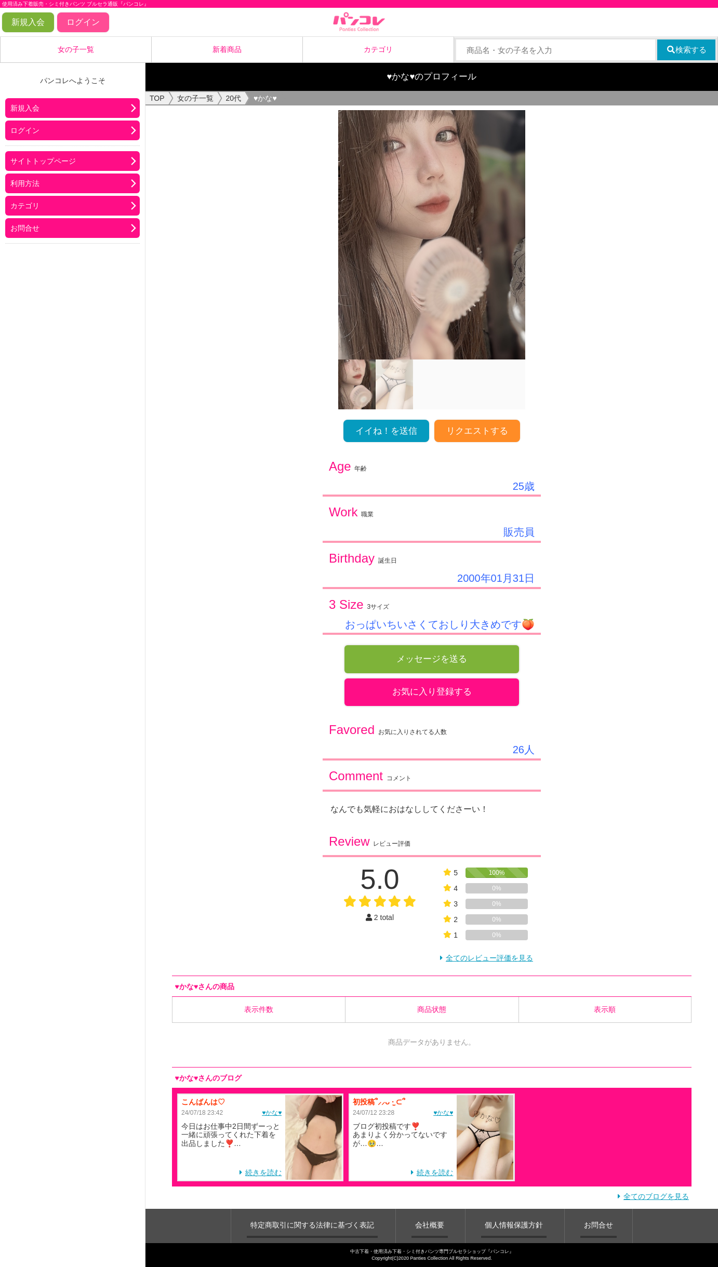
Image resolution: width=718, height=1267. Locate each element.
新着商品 (227, 49)
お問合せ (24, 228)
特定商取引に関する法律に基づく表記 (312, 1225)
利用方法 (24, 183)
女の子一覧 (76, 49)
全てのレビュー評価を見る (489, 958)
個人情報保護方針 (514, 1225)
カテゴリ (378, 49)
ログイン (83, 22)
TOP (157, 98)
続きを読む (263, 1173)
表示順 (605, 1010)
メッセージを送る (431, 659)
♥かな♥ (272, 1113)
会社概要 (429, 1225)
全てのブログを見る (656, 1197)
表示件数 (258, 1010)
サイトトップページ (43, 161)
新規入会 (28, 22)
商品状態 (431, 1010)
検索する (686, 49)
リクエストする (477, 431)
